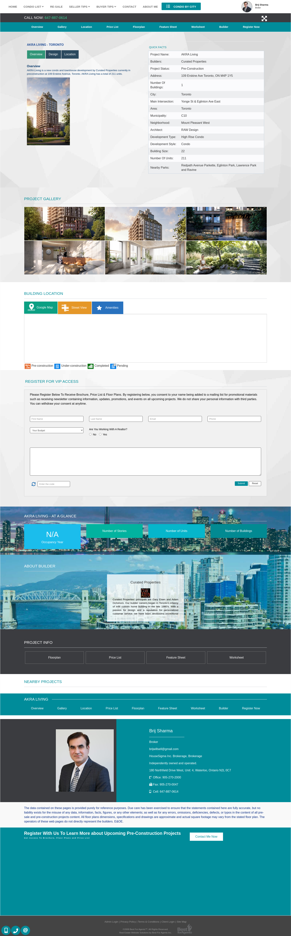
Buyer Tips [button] (106, 6)
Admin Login (111, 921)
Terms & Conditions (148, 921)
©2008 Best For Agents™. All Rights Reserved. (145, 929)
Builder (223, 26)
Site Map (181, 921)
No (94, 434)
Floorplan (139, 26)
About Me (150, 6)
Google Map (39, 307)
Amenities (106, 308)
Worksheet (198, 26)
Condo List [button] (34, 6)
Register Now (251, 26)
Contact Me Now (206, 836)
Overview (37, 26)
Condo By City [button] (181, 6)
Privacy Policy (128, 921)
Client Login (168, 921)
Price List (112, 26)
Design (53, 54)
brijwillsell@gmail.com (164, 749)
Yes (105, 434)
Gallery (62, 26)
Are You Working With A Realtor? (108, 429)
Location (86, 26)
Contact (129, 6)
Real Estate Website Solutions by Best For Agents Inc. (145, 932)
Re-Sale (56, 6)
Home (13, 6)
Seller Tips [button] (79, 6)
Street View (73, 308)
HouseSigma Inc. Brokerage (175, 756)
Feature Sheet (168, 26)
